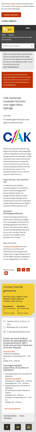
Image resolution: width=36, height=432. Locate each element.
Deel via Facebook (19, 269)
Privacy (21, 416)
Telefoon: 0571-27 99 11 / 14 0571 (18, 321)
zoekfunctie (11, 85)
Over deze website (10, 416)
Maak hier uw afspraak (13, 378)
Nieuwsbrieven (13, 67)
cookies (12, 4)
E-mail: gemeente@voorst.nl (18, 331)
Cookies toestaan (10, 15)
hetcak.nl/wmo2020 (12, 246)
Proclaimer (7, 418)
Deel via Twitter (23, 269)
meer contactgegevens (12, 408)
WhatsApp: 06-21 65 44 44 (17, 327)
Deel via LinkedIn (28, 269)
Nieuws (11, 35)
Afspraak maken (9, 351)
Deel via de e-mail (6, 273)
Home (4, 35)
